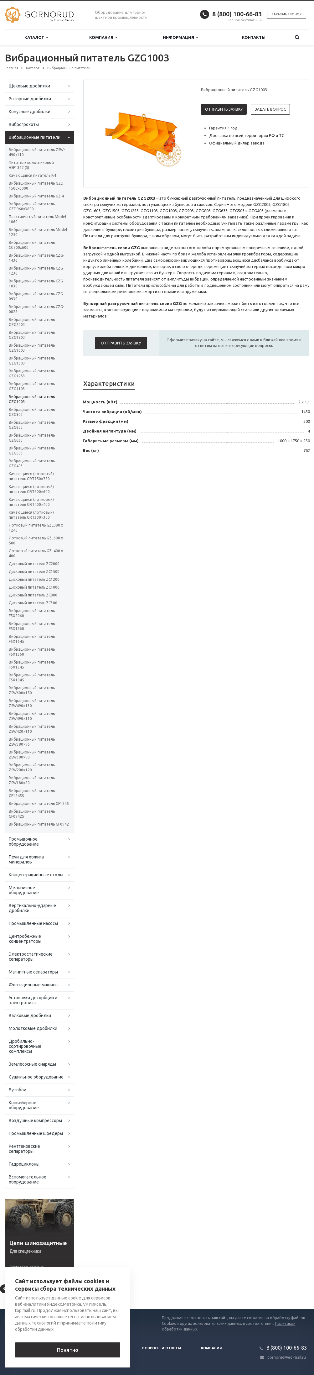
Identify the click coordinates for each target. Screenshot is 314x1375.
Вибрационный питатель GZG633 (32, 437)
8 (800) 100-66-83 (237, 14)
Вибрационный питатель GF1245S (32, 793)
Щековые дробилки (29, 85)
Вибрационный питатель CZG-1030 (36, 283)
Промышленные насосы (33, 923)
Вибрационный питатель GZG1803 (32, 334)
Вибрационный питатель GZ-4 (36, 196)
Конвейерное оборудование (24, 1105)
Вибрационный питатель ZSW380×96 (32, 741)
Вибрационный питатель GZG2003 (32, 322)
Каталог (36, 37)
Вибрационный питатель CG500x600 (32, 244)
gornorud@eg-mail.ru (286, 1357)
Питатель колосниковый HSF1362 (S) (31, 165)
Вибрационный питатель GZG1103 (32, 386)
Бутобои (17, 1089)
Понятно (67, 1350)
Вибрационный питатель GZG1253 (32, 373)
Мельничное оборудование (24, 890)
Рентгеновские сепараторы (24, 1149)
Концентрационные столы (36, 874)
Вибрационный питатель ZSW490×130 (32, 703)
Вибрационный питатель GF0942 (39, 824)
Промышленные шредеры (36, 1133)
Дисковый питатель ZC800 (33, 595)
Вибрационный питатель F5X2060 (32, 613)
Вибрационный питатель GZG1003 (32, 399)
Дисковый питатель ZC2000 (34, 564)
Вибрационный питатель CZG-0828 (36, 309)
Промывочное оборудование (24, 842)
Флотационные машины (34, 984)
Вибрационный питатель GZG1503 (32, 360)
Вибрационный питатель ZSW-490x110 (37, 152)
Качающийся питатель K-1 (33, 175)
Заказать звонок (286, 14)
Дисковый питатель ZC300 (33, 603)
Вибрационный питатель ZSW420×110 (32, 728)
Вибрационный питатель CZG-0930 (36, 296)
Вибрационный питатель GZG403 (32, 463)
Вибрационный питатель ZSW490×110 (32, 716)
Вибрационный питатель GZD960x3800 (32, 206)
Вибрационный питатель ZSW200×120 (32, 767)
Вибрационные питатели (34, 137)
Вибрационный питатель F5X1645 (32, 638)
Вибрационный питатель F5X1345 (32, 664)
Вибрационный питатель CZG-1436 (36, 257)
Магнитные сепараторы (33, 971)
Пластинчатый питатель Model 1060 (37, 219)
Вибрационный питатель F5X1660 (32, 626)
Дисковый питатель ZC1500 (34, 571)
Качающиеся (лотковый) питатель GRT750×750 (31, 476)
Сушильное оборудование (36, 1076)
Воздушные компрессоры (35, 1120)
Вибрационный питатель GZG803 (32, 424)
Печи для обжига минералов (26, 859)
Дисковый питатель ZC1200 (34, 579)
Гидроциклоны (24, 1164)
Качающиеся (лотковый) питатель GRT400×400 (31, 501)
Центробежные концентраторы (25, 939)
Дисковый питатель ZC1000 (34, 587)
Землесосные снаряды (32, 1064)
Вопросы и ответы (161, 1348)
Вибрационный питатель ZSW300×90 (32, 754)
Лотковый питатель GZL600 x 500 (36, 540)
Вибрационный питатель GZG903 (32, 412)
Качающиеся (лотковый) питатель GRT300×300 (31, 514)
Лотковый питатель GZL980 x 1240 (36, 527)
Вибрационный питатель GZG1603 (32, 347)
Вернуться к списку (24, 1288)
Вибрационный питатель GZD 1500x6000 (36, 185)
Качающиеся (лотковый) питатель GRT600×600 (31, 489)
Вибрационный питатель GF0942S (32, 813)
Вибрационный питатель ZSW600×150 (32, 690)
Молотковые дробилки (33, 1028)
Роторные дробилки (30, 98)
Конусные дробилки (29, 111)
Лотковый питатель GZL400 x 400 (36, 553)
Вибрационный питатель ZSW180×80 (32, 780)
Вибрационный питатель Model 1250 (38, 232)
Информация (180, 37)
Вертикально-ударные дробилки (32, 908)
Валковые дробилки (30, 1015)
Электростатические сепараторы (31, 957)
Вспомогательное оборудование (27, 1179)
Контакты (253, 37)
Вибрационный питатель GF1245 (39, 803)
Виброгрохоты (24, 124)
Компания (103, 37)
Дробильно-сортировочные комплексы (25, 1046)
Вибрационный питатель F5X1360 (32, 651)
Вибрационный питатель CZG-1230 (36, 270)
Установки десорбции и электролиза (33, 1000)
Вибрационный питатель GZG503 (32, 450)
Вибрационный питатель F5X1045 (32, 677)
